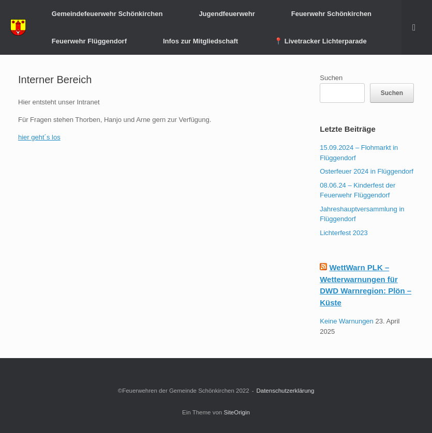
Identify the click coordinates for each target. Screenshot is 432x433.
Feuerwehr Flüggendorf (89, 41)
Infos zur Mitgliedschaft (200, 41)
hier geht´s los (39, 137)
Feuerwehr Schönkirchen (331, 14)
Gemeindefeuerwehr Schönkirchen (107, 14)
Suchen (331, 78)
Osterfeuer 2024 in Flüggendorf (366, 171)
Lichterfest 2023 (344, 233)
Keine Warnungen (347, 321)
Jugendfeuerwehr (227, 14)
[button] (416, 27)
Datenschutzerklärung (285, 391)
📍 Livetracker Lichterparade (320, 41)
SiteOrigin (237, 412)
